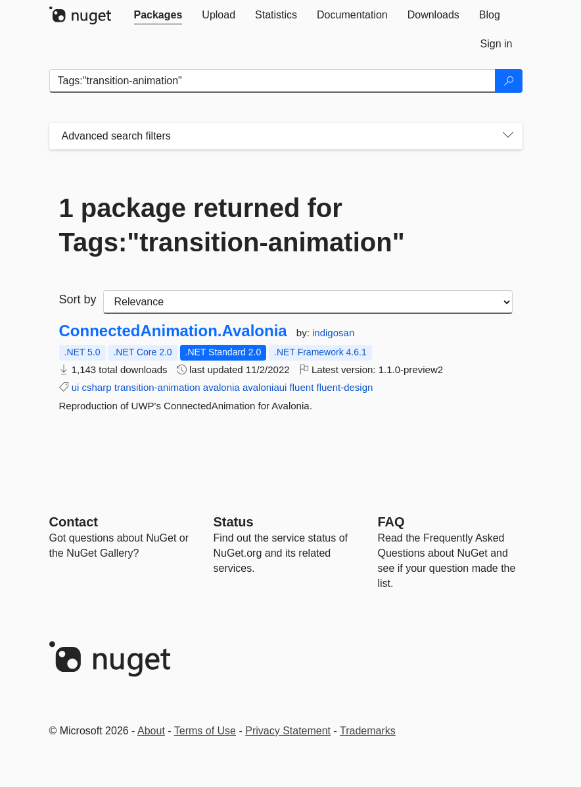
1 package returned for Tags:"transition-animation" (232, 225)
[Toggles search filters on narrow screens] (508, 136)
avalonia (221, 387)
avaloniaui (265, 387)
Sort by (78, 299)
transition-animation (157, 387)
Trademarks (368, 730)
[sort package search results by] (308, 302)
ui (76, 387)
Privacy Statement (288, 730)
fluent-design (344, 387)
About (151, 730)
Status (234, 522)
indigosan (333, 332)
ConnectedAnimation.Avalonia (173, 331)
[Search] (509, 81)
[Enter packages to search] (272, 81)
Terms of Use (205, 730)
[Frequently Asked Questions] (391, 522)
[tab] (158, 15)
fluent (302, 387)
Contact (73, 522)
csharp (97, 387)
